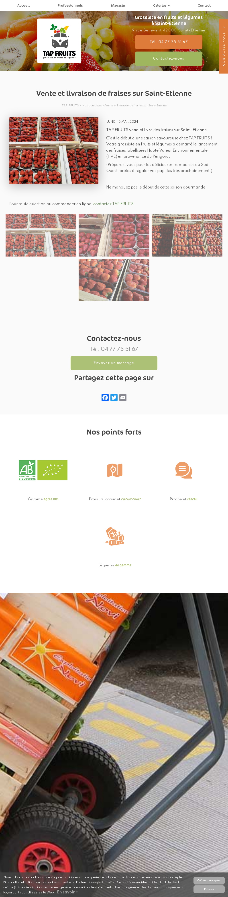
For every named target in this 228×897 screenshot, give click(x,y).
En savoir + (67, 892)
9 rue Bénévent (169, 30)
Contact (204, 5)
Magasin (118, 5)
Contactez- (168, 58)
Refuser (209, 889)
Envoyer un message (114, 363)
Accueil (23, 5)
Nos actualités (92, 105)
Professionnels (70, 5)
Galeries (161, 5)
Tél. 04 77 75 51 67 (169, 42)
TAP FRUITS (70, 105)
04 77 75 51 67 (119, 349)
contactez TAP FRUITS (113, 204)
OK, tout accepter (209, 880)
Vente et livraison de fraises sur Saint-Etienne (136, 105)
